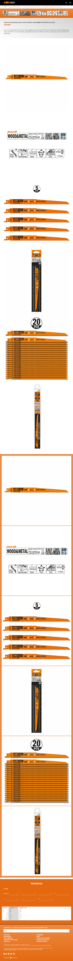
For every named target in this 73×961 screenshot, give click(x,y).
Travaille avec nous (42, 940)
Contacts (7, 941)
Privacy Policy (6, 950)
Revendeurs (7, 936)
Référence (6, 893)
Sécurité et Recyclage (10, 940)
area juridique (8, 938)
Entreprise (39, 935)
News (38, 936)
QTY (39, 899)
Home (5, 7)
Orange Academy (41, 941)
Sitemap (15, 950)
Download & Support (43, 938)
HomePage (7, 935)
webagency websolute (10, 957)
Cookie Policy (11, 950)
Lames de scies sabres (15, 7)
